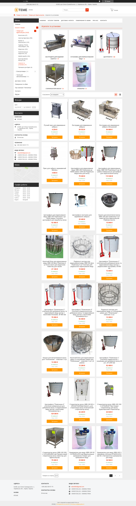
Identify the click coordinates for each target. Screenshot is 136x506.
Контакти (18, 91)
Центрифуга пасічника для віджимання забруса (82, 216)
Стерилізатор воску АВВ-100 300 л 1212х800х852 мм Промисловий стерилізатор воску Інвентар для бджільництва (54, 455)
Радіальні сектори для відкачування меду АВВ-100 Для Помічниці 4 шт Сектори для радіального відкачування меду (82, 264)
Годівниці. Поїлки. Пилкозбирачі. (23, 45)
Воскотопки (21, 35)
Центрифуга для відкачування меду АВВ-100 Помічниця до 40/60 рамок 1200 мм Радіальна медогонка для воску (82, 171)
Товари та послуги (21, 15)
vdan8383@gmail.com (23, 153)
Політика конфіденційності (77, 504)
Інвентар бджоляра (23, 38)
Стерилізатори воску (53, 88)
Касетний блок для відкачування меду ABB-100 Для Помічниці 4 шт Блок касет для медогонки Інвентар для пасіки (54, 264)
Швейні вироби (22, 56)
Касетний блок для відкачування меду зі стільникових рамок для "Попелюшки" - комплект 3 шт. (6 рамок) (82, 360)
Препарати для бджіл (24, 67)
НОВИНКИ (43, 20)
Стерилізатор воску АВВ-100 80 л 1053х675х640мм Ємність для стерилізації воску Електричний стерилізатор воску (82, 407)
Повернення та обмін (21, 84)
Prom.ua (77, 502)
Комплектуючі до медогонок (23, 52)
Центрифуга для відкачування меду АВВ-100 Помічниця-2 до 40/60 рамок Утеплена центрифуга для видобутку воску (55, 217)
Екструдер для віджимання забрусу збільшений (109, 126)
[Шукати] (87, 9)
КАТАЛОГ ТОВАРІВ (53, 20)
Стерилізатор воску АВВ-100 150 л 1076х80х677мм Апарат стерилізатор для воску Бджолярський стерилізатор (109, 407)
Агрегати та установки (21, 63)
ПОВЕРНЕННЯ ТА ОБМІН (83, 20)
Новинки (17, 24)
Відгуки (17, 94)
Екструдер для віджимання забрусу (82, 126)
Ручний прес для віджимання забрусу (54, 126)
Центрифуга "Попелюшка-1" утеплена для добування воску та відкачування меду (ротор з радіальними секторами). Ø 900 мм (109, 265)
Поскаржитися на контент (63, 504)
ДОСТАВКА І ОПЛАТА (67, 20)
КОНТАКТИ (103, 20)
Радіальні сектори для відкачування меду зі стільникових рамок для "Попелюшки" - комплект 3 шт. (109, 312)
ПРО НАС (95, 20)
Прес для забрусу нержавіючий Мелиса (54, 169)
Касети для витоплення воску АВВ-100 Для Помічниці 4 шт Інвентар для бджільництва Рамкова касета (109, 217)
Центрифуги (108, 57)
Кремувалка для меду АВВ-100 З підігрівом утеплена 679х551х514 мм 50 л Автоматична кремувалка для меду (109, 455)
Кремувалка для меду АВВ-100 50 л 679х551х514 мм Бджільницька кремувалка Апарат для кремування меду (81, 455)
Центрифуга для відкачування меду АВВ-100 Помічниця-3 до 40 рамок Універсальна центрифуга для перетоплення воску (109, 171)
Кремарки (80, 88)
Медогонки (21, 49)
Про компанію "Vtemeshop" (23, 87)
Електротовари (21, 71)
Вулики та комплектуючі (22, 41)
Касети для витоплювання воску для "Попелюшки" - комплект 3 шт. (54, 358)
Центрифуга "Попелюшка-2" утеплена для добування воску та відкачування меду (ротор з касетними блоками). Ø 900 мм (54, 312)
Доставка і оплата (20, 81)
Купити (55, 137)
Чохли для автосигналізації (21, 75)
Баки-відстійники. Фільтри (23, 59)
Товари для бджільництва (36, 15)
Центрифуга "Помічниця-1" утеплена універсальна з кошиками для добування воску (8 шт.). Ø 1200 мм (109, 360)
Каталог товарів (20, 27)
